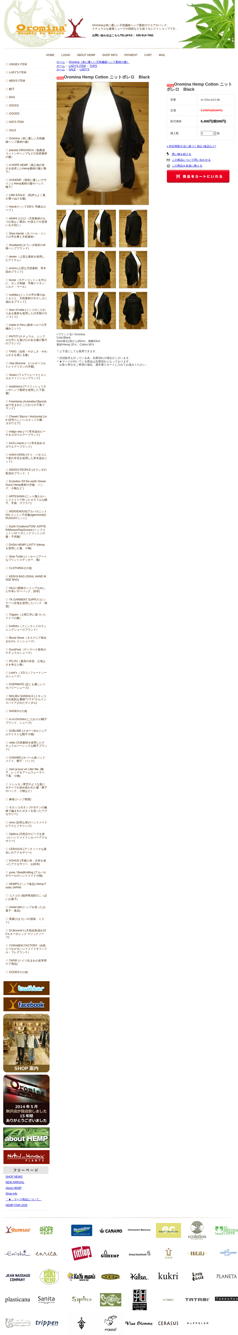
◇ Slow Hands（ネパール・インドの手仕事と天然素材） (26, 235)
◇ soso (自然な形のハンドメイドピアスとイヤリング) (26, 824)
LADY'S (84, 69)
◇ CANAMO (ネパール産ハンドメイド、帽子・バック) (25, 759)
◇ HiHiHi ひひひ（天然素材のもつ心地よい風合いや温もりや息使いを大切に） (26, 222)
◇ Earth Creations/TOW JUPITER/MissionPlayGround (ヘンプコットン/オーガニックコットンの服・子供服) (26, 531)
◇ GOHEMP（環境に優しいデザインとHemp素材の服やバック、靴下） (26, 183)
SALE (72, 69)
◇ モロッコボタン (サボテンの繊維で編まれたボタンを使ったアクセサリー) (26, 811)
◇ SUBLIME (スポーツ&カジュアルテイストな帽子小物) (26, 732)
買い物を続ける (181, 154)
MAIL (162, 55)
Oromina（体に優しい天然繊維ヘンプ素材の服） (99, 62)
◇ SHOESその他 (16, 711)
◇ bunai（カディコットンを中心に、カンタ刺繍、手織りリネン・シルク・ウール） (26, 283)
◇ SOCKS (12, 105)
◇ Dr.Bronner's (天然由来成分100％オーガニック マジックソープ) (26, 934)
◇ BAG (10, 97)
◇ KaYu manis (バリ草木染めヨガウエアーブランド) (25, 445)
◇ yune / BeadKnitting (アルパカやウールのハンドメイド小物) (26, 874)
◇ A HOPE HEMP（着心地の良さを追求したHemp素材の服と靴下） (26, 168)
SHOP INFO (109, 55)
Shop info (11, 1193)
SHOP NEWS (14, 1176)
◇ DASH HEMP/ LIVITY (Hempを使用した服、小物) (25, 546)
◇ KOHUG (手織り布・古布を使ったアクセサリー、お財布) (26, 862)
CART (148, 55)
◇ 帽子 (10, 89)
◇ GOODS (12, 113)
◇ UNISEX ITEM (16, 64)
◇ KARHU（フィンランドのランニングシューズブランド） (26, 628)
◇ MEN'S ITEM (15, 80)
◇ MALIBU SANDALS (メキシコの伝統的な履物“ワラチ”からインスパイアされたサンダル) (26, 699)
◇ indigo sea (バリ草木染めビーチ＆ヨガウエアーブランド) (26, 433)
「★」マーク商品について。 (24, 1199)
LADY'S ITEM (77, 66)
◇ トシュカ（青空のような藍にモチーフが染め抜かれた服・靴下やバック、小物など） (26, 788)
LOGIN (65, 55)
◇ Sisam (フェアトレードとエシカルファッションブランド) (26, 376)
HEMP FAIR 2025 (17, 1205)
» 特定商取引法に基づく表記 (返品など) (191, 146)
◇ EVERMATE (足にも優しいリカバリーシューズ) (25, 686)
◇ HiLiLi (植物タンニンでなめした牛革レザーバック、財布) (26, 589)
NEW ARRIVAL (15, 1182)
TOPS (93, 66)
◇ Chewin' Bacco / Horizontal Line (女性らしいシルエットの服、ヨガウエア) (26, 420)
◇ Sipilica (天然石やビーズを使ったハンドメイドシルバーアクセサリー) (26, 837)
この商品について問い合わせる (191, 160)
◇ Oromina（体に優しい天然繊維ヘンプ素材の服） (25, 140)
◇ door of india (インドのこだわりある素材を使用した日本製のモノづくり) (26, 313)
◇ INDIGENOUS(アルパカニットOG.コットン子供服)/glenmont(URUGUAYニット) (26, 515)
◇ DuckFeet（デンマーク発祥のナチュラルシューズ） (26, 651)
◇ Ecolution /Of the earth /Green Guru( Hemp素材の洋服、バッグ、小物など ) (26, 485)
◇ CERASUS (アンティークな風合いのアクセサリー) (26, 850)
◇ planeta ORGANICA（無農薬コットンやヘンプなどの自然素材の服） (26, 154)
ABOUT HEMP (86, 55)
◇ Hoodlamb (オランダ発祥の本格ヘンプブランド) (26, 246)
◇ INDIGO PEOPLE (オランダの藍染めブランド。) (26, 471)
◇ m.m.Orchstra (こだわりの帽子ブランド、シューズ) (26, 721)
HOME (50, 55)
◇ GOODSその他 (17, 972)
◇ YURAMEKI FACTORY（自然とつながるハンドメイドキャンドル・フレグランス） (26, 949)
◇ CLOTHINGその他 (19, 568)
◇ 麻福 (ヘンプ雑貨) (18, 799)
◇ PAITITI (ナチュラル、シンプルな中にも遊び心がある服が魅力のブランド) (26, 340)
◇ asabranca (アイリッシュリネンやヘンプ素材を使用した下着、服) (26, 390)
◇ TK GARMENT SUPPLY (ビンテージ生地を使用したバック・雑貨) (26, 603)
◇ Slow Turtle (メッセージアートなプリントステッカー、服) (26, 558)
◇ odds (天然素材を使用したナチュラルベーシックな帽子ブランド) (26, 746)
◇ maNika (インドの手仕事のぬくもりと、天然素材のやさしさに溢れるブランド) (26, 298)
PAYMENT (130, 55)
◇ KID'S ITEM (15, 122)
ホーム (60, 62)
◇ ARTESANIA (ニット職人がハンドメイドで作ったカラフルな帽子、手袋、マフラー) (26, 500)
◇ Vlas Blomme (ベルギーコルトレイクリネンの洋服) (26, 365)
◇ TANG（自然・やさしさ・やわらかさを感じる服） (26, 353)
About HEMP (14, 1188)
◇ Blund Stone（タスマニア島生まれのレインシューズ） (26, 639)
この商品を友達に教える (187, 165)
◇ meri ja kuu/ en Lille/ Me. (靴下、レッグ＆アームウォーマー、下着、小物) (26, 773)
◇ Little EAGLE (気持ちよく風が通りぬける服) (25, 196)
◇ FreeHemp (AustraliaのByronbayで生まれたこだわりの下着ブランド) (26, 405)
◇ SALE (11, 130)
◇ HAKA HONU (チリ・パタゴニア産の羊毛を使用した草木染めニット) (26, 458)
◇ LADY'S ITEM (16, 72)
